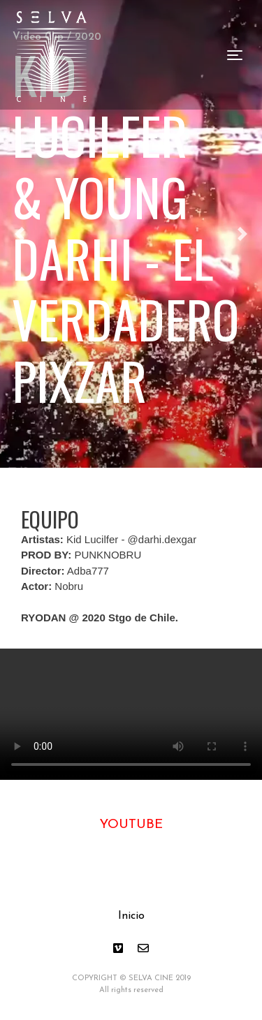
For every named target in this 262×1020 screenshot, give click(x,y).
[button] (242, 234)
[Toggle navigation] (235, 55)
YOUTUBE (131, 824)
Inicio (131, 916)
